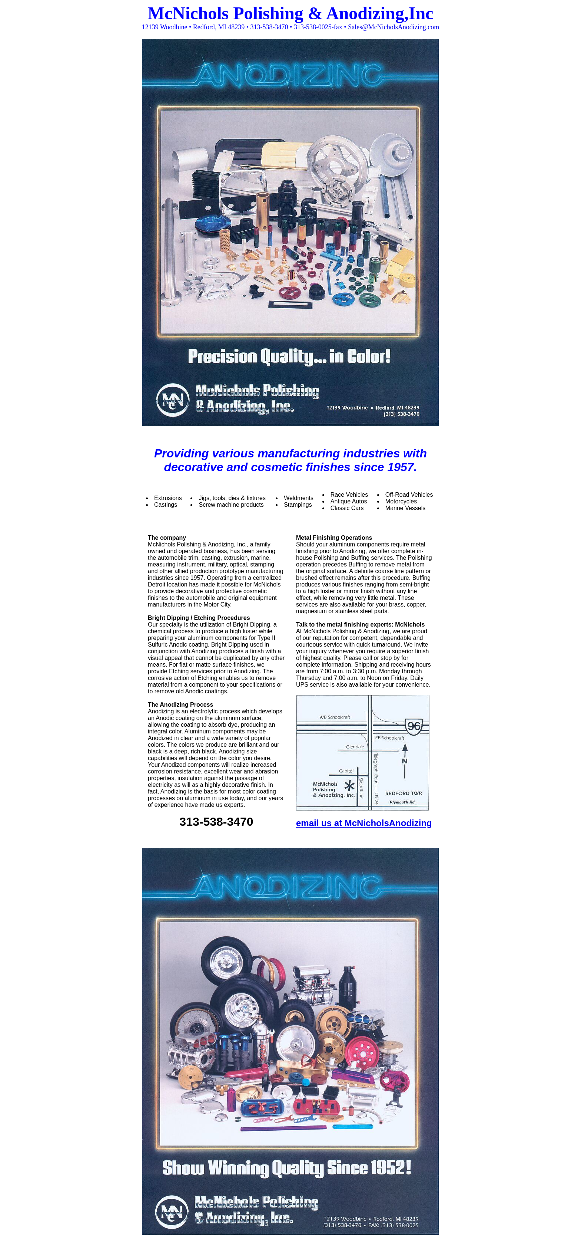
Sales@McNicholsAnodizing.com (393, 27)
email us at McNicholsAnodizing (364, 823)
